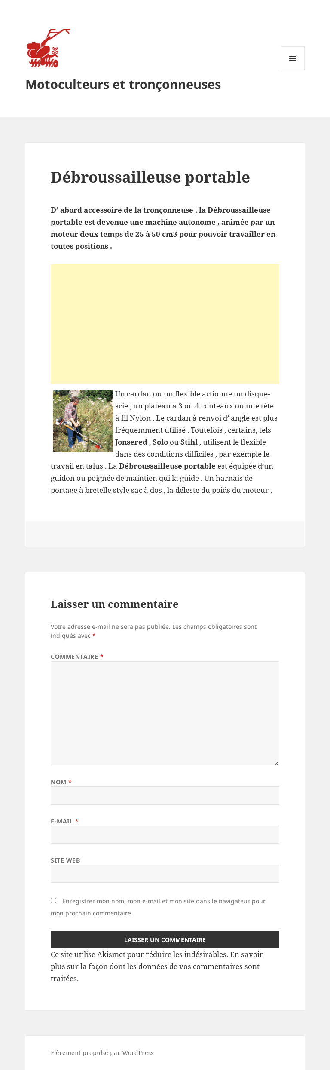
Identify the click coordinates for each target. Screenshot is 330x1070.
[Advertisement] (165, 324)
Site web (65, 860)
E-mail (65, 821)
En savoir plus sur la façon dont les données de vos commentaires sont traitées (157, 966)
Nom (61, 782)
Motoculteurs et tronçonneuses (123, 84)
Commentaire (77, 656)
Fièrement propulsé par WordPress (102, 1053)
